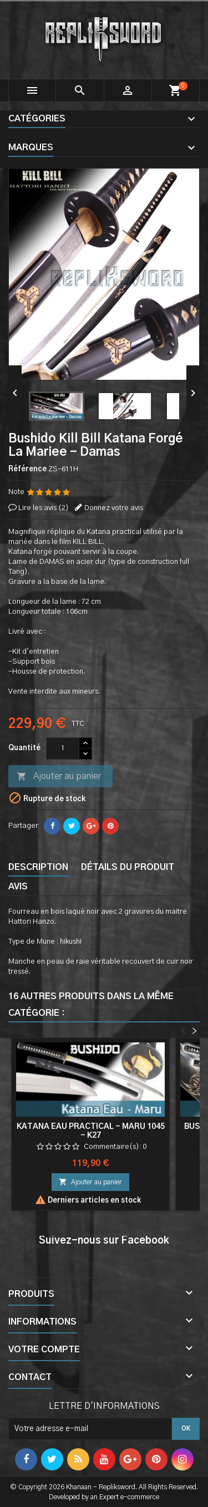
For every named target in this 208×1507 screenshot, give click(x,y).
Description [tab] (38, 867)
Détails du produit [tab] (127, 867)
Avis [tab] (18, 886)
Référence (27, 469)
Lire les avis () (43, 508)
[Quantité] (62, 748)
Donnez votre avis (113, 508)
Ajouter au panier (59, 776)
